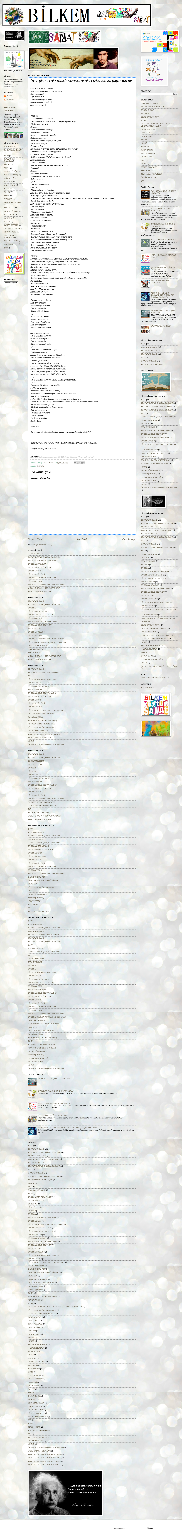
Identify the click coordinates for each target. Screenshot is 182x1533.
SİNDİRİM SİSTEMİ (35, 1062)
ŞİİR (29, 1420)
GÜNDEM (40, 466)
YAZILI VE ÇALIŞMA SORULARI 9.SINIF (44, 588)
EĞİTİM (31, 1041)
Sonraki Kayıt (35, 539)
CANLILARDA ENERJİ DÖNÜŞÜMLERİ (43, 880)
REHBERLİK (33, 1382)
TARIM (30, 1423)
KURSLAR (32, 1358)
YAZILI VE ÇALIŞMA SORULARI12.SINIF (44, 816)
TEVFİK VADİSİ (34, 1427)
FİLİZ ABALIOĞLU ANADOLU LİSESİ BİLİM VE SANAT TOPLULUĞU (55, 1307)
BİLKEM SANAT (34, 1200)
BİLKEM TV (32, 1204)
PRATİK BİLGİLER (35, 1379)
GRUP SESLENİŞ (35, 1324)
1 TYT (30, 829)
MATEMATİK (33, 904)
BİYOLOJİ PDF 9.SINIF (37, 564)
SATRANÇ (32, 1399)
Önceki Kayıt (129, 539)
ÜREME (31, 741)
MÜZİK (30, 1372)
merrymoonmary (120, 1528)
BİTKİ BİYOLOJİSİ (35, 764)
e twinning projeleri (35, 1290)
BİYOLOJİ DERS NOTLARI (38, 611)
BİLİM (30, 1193)
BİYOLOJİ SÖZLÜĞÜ (36, 574)
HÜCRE (31, 891)
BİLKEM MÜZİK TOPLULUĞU (40, 1197)
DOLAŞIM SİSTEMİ (35, 717)
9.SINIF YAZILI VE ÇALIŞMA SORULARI (44, 557)
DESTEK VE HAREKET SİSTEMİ (41, 714)
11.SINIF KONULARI (36, 669)
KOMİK (31, 1355)
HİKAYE (31, 1338)
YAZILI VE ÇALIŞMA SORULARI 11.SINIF (44, 734)
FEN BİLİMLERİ (34, 1300)
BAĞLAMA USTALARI (36, 1190)
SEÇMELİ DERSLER (36, 1403)
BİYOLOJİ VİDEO (35, 581)
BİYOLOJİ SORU (34, 571)
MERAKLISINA (34, 1369)
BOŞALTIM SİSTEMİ (36, 761)
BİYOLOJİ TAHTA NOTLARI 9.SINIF (42, 560)
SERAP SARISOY (35, 1406)
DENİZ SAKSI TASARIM (37, 1279)
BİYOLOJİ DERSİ (35, 618)
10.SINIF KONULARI (36, 601)
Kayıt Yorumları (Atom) (43, 545)
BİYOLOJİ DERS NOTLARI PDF (40, 615)
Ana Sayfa (82, 539)
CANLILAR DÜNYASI (36, 877)
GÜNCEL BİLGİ (34, 1327)
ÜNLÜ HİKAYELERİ (35, 1441)
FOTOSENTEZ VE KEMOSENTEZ (41, 724)
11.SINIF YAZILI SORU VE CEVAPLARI (43, 672)
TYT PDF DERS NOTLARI (38, 812)
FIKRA (30, 1303)
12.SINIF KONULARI (36, 754)
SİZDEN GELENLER (36, 1413)
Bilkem (9, 96)
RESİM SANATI (34, 1386)
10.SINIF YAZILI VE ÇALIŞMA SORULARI (44, 604)
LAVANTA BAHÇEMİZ (36, 1362)
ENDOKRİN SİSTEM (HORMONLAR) (42, 720)
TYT (29, 809)
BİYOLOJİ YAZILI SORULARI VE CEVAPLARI (46, 585)
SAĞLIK (31, 1393)
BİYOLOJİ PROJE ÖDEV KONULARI (42, 622)
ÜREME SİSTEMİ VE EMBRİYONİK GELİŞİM (46, 744)
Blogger (150, 1528)
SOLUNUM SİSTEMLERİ (38, 731)
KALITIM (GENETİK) (36, 649)
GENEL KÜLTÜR (34, 1317)
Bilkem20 (10, 99)
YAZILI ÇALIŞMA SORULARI (39, 591)
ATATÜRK (32, 1183)
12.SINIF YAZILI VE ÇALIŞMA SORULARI (44, 757)
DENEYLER (32, 884)
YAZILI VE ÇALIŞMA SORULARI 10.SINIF (44, 656)
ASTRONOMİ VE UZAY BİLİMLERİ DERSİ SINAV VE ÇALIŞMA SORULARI (67, 1128)
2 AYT (30, 945)
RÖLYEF (31, 1389)
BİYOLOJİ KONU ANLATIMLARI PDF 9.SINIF (55, 1091)
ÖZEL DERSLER (34, 1375)
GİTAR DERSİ (33, 1321)
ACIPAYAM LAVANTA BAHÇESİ (40, 1180)
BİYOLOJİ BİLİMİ (34, 976)
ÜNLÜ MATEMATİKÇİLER (161, 326)
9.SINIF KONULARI (35, 554)
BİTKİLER (32, 768)
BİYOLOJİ (32, 608)
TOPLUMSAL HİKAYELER (38, 1430)
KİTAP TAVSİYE (34, 901)
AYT (29, 676)
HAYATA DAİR (33, 1334)
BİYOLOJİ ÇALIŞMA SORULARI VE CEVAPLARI (47, 642)
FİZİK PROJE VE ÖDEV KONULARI (42, 727)
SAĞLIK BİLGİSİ (34, 653)
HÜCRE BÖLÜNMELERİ (37, 646)
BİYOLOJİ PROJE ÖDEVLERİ (40, 567)
